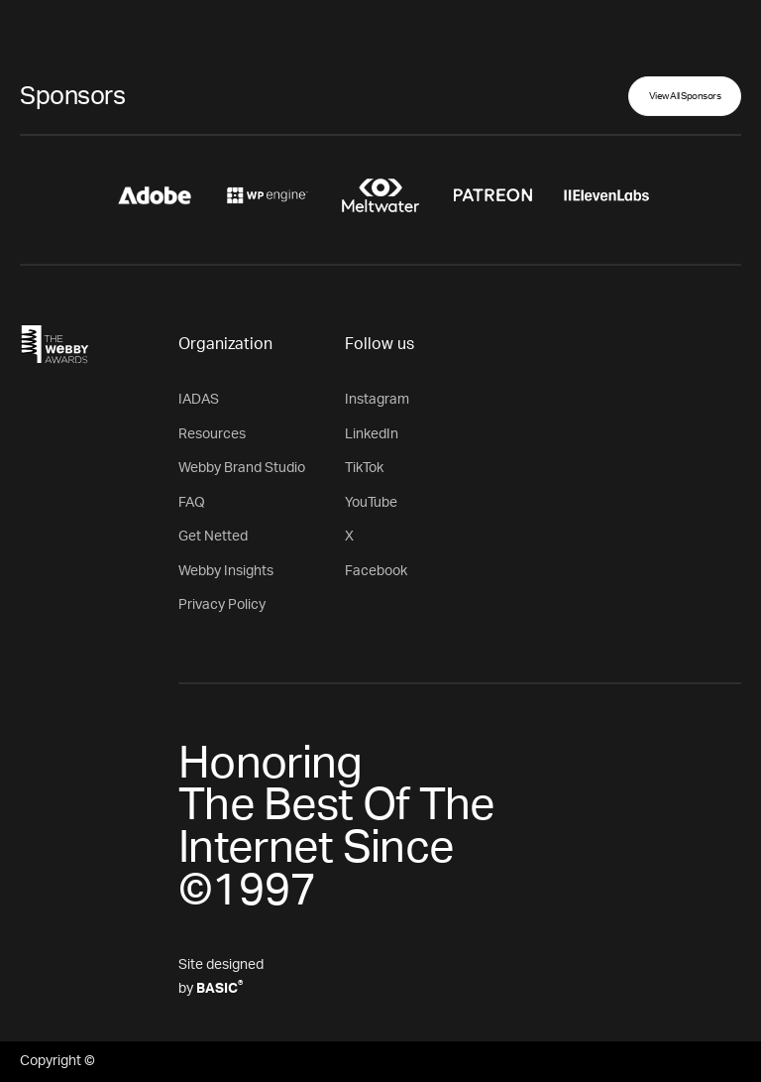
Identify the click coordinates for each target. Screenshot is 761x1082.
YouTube (371, 503)
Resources (212, 434)
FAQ (191, 503)
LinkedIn (371, 434)
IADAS (198, 400)
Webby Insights (225, 571)
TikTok (364, 468)
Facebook (376, 571)
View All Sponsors (685, 96)
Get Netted (213, 536)
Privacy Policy (222, 605)
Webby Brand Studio (241, 468)
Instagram (377, 400)
